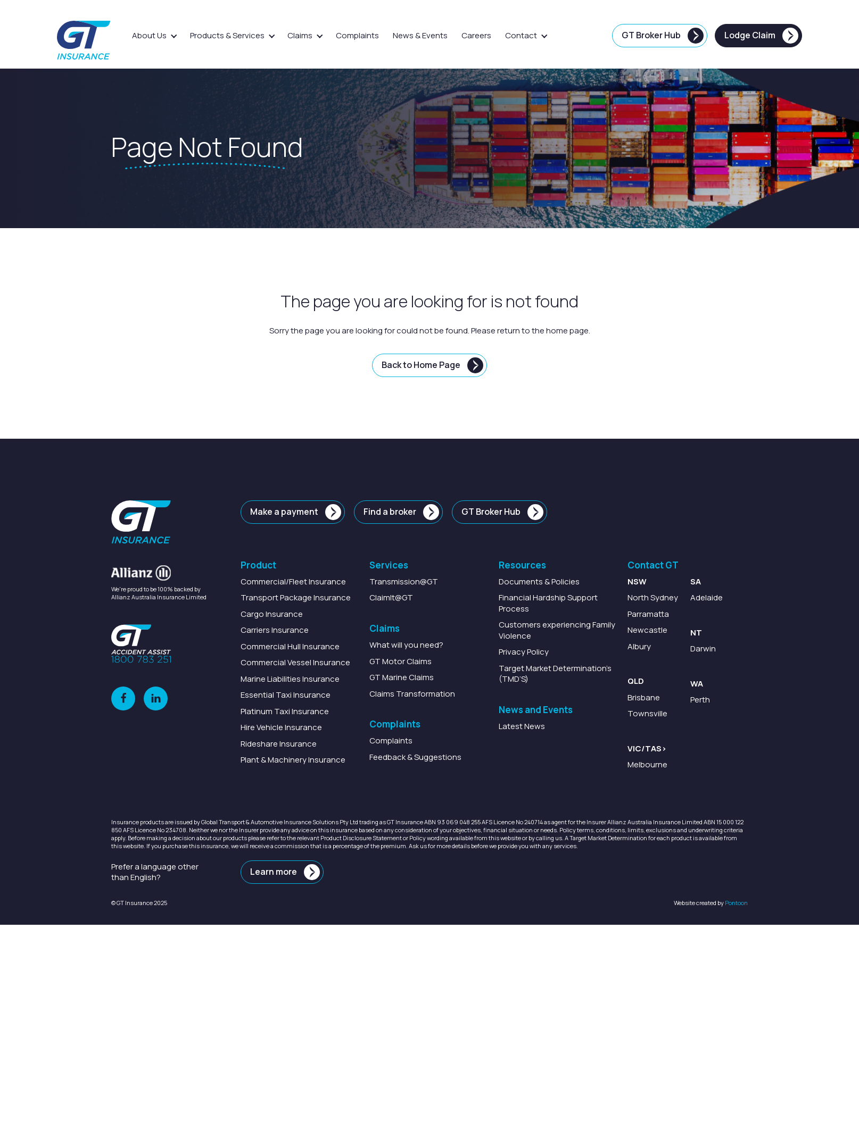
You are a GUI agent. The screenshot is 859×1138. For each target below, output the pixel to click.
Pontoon (736, 903)
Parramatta (648, 614)
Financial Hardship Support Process (548, 603)
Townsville (647, 713)
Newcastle (647, 630)
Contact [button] (521, 35)
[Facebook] (123, 698)
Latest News (522, 726)
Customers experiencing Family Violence (557, 630)
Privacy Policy (524, 651)
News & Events (420, 35)
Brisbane (643, 697)
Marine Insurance (290, 678)
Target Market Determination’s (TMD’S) (555, 673)
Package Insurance (296, 598)
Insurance (293, 581)
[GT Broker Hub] (659, 35)
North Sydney (652, 598)
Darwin (703, 649)
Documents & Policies (539, 581)
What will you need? (406, 644)
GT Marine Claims (401, 677)
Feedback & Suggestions (415, 757)
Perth (700, 699)
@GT (403, 581)
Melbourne (647, 764)
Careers (476, 35)
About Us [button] (149, 35)
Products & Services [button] (227, 35)
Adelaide (706, 598)
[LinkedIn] (156, 698)
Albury (639, 646)
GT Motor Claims (400, 661)
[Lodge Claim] (758, 35)
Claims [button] (299, 35)
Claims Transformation (412, 693)
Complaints (357, 35)
